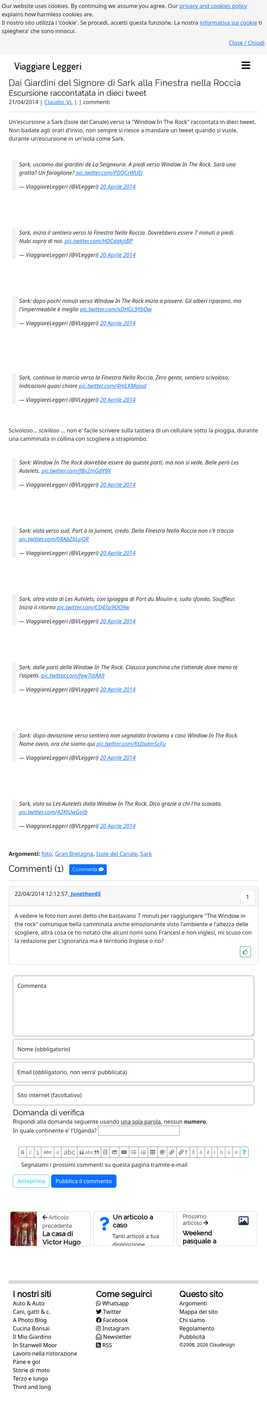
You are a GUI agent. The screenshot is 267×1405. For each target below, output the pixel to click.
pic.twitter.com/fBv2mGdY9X (76, 471)
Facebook (112, 1320)
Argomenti (193, 1303)
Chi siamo (192, 1320)
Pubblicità (192, 1337)
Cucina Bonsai (31, 1328)
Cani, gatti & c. (31, 1312)
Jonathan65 (86, 894)
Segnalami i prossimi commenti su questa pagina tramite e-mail (104, 1165)
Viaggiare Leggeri (47, 65)
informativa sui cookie (228, 22)
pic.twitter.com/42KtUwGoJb (53, 812)
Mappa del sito (198, 1312)
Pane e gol (26, 1362)
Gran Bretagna (74, 854)
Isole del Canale (116, 854)
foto (46, 854)
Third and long (32, 1387)
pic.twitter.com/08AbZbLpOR (54, 539)
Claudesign (222, 1344)
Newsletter (113, 1337)
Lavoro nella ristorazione (45, 1353)
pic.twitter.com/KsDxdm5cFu (131, 744)
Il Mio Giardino (32, 1337)
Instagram (112, 1328)
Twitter (108, 1312)
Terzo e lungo (30, 1378)
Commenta (88, 869)
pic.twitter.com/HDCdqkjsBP (99, 241)
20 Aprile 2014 (118, 186)
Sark (146, 854)
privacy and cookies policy (213, 6)
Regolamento (197, 1328)
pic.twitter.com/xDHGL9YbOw (116, 309)
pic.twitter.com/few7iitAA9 (72, 675)
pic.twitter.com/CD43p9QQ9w (93, 607)
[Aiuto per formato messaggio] (244, 1152)
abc (48, 1152)
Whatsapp (112, 1303)
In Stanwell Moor (35, 1345)
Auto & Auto (28, 1303)
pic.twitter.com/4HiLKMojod (112, 386)
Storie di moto (31, 1370)
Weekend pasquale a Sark (199, 1241)
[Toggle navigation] (246, 66)
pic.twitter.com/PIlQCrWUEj (109, 173)
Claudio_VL (58, 102)
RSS (104, 1345)
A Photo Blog (30, 1320)
